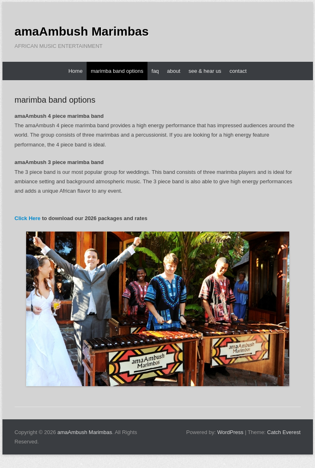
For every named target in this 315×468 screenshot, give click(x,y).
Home (75, 71)
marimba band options (117, 71)
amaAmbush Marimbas (82, 31)
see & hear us (204, 71)
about (174, 71)
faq (155, 71)
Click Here (28, 218)
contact (238, 71)
